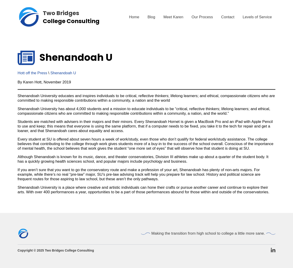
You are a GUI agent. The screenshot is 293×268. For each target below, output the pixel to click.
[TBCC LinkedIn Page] (273, 250)
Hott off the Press (32, 73)
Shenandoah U (63, 73)
